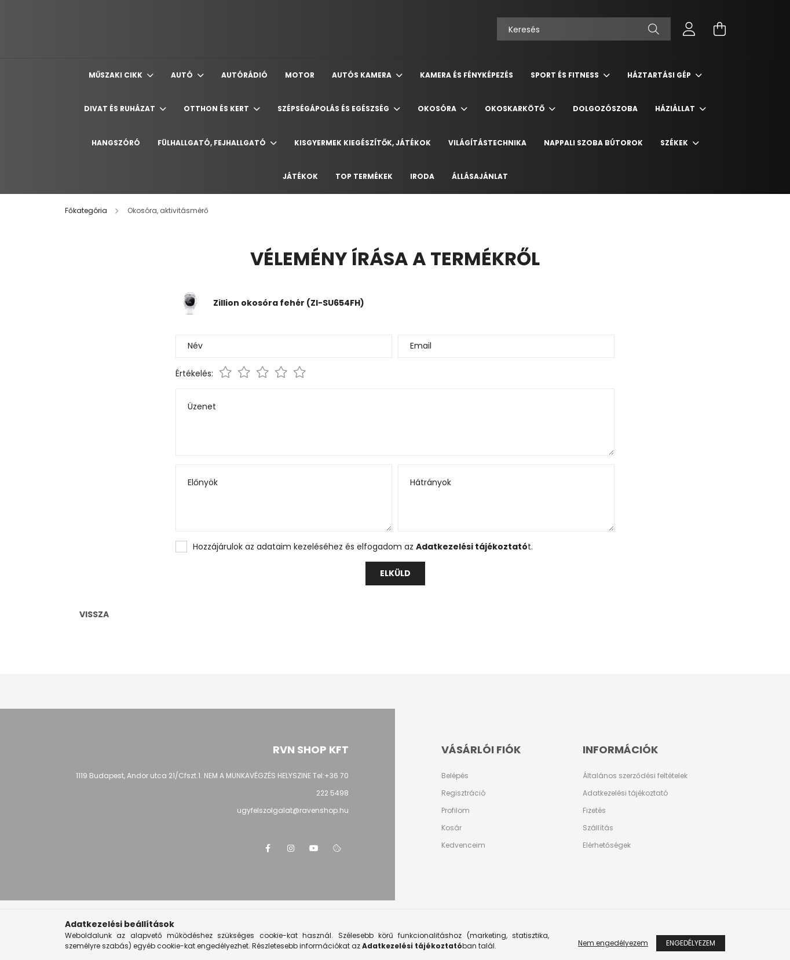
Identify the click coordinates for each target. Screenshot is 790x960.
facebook (267, 848)
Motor (299, 75)
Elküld (395, 573)
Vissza (94, 614)
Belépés (455, 776)
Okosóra (438, 108)
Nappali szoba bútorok (593, 143)
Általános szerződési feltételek (635, 776)
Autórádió (244, 75)
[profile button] (689, 29)
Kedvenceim (463, 845)
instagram (290, 848)
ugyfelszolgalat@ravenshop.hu (293, 810)
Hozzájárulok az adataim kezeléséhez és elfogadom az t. (363, 546)
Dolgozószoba (605, 108)
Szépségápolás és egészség (334, 108)
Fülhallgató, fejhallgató (213, 143)
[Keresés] (584, 29)
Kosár (451, 828)
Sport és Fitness (566, 75)
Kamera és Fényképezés (466, 75)
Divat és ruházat (120, 108)
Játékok (300, 176)
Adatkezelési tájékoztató (625, 793)
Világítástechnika (487, 143)
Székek (675, 143)
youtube (313, 848)
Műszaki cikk (116, 75)
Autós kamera (362, 75)
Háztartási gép (660, 75)
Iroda (422, 176)
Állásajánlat (480, 176)
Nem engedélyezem (613, 943)
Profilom (455, 811)
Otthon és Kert (217, 108)
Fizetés (594, 811)
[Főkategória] (87, 210)
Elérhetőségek (607, 845)
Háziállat (676, 108)
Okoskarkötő (515, 108)
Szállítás (598, 828)
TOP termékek (364, 176)
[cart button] (719, 29)
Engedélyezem (690, 943)
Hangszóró (116, 143)
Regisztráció (463, 793)
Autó (183, 75)
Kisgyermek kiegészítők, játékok (362, 143)
